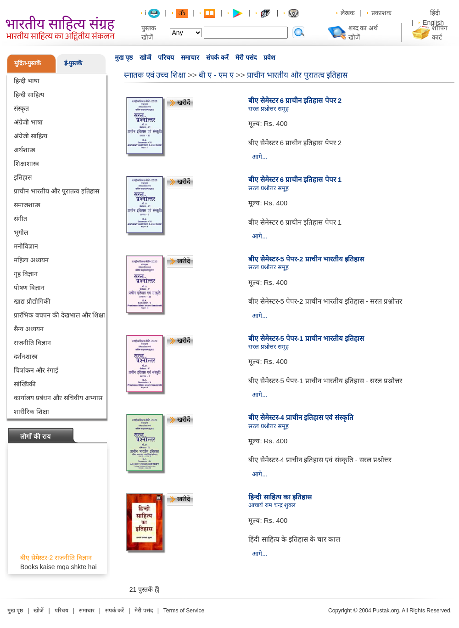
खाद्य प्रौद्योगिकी (32, 301)
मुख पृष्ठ (124, 57)
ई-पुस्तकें (73, 63)
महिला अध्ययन (31, 260)
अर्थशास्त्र (24, 149)
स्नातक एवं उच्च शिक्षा (154, 75)
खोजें (145, 57)
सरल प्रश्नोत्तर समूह (268, 108)
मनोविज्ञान (26, 246)
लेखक (348, 13)
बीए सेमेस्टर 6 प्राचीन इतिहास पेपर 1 (294, 179)
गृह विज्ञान (26, 273)
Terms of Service (183, 610)
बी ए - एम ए (216, 75)
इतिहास (23, 177)
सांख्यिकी (25, 384)
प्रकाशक (381, 13)
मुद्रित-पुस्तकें (27, 63)
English (433, 22)
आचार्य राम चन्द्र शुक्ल (272, 505)
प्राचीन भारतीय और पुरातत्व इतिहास (56, 191)
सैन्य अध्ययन (29, 329)
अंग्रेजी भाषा (28, 122)
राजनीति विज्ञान (32, 342)
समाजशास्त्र (27, 205)
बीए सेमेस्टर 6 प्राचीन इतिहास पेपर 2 (294, 100)
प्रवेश (269, 57)
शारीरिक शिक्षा (31, 411)
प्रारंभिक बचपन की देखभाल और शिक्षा (59, 315)
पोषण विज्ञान (29, 287)
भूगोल (21, 232)
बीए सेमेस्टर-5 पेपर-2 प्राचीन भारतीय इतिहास (306, 259)
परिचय (166, 57)
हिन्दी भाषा (26, 81)
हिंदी (436, 13)
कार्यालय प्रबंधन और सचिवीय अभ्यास (58, 398)
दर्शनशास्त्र (26, 356)
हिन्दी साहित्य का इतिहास (280, 497)
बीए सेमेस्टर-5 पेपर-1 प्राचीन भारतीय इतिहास (306, 338)
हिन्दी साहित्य (29, 94)
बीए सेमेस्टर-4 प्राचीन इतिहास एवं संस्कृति (300, 417)
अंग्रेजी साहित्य (30, 136)
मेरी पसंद (246, 57)
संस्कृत (21, 108)
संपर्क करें (217, 57)
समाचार (190, 57)
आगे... (260, 156)
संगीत (20, 218)
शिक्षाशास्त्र (26, 163)
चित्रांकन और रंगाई (36, 370)
